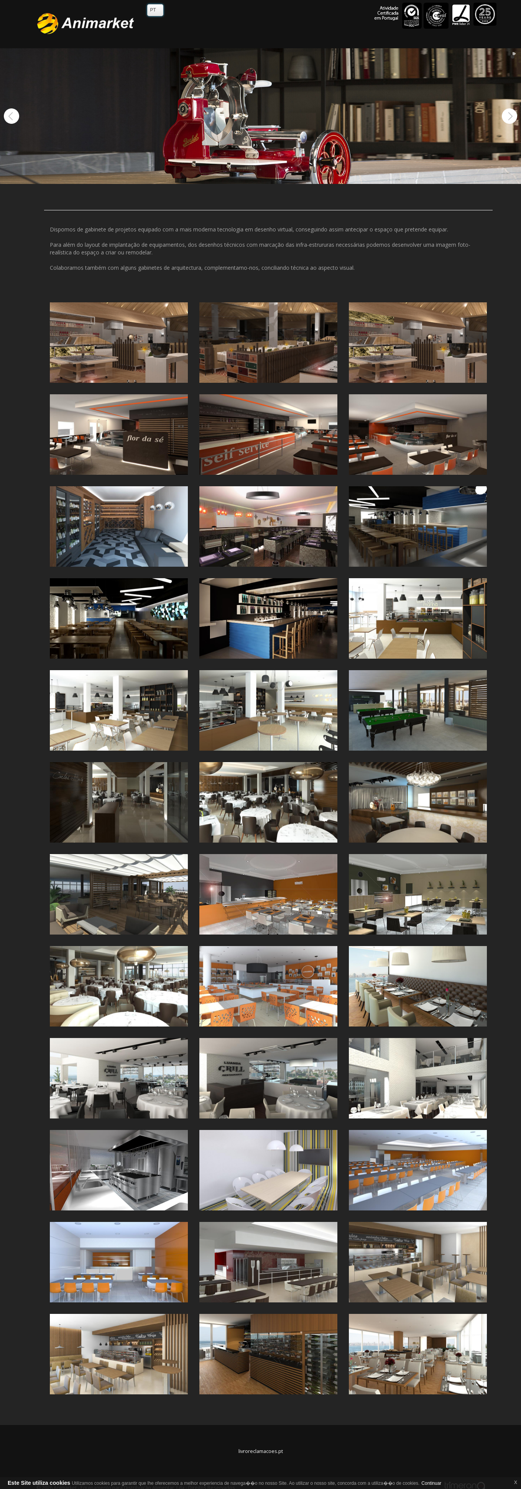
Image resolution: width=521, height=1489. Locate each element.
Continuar (431, 1483)
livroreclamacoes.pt (260, 1451)
